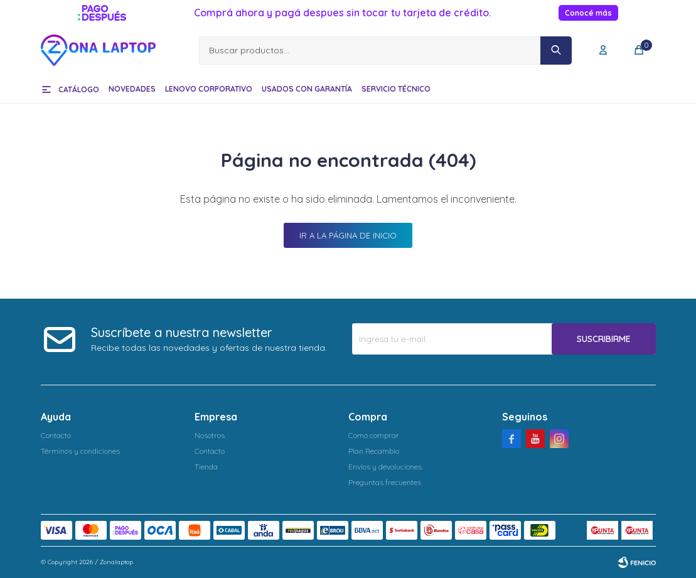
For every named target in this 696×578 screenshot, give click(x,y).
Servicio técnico (396, 89)
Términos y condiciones (80, 451)
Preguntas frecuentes (384, 482)
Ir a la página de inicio (348, 235)
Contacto (56, 435)
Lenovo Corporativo (208, 89)
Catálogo (78, 89)
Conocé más (588, 13)
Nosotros (210, 435)
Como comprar (373, 435)
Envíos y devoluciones (385, 466)
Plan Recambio (373, 451)
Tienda (206, 466)
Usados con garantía (307, 89)
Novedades (132, 89)
